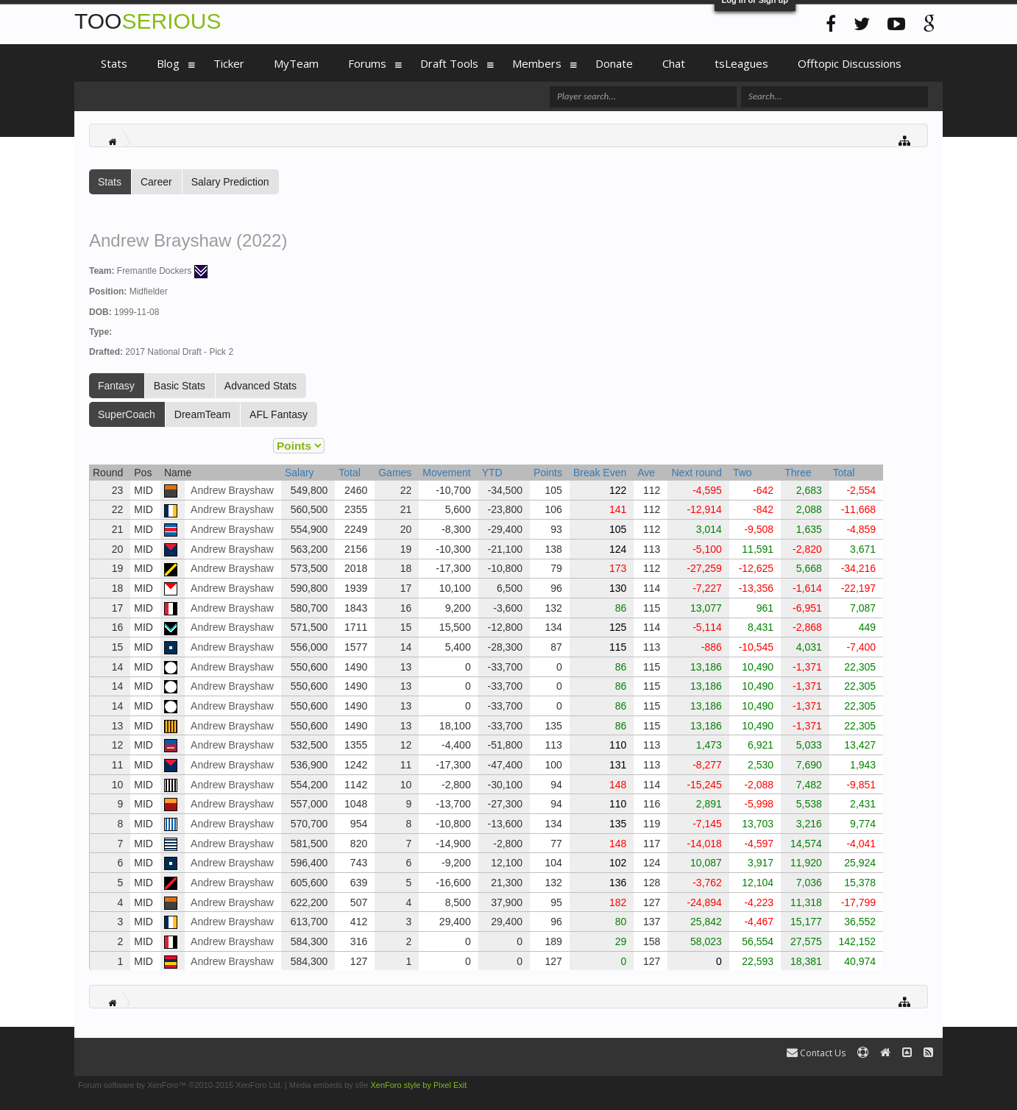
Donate (614, 63)
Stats (109, 182)
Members (536, 63)
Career (156, 182)
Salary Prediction (230, 182)
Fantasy (116, 386)
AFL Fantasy (278, 414)
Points (548, 472)
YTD (492, 472)
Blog (168, 63)
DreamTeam (202, 414)
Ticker (228, 63)
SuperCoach (126, 414)
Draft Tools (449, 63)
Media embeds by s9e (329, 1085)
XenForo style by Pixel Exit (418, 1085)
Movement (446, 472)
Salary (299, 472)
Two (742, 472)
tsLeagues (741, 63)
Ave (646, 472)
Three (798, 472)
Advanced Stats (260, 386)
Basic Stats (179, 386)
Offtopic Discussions (849, 63)
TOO (147, 21)
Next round (696, 472)
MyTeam (296, 63)
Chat (673, 63)
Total (350, 472)
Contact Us (816, 1053)
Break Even (599, 472)
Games (394, 472)
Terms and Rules (908, 1085)
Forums (367, 63)
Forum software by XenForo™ (180, 1085)
